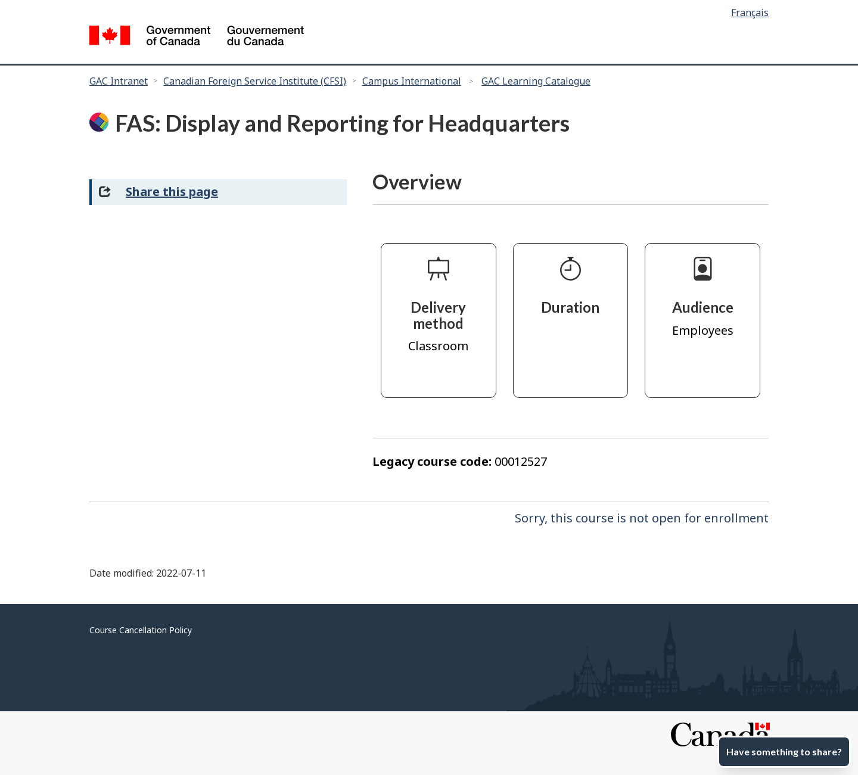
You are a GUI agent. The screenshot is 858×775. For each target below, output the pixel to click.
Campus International (411, 81)
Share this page (172, 191)
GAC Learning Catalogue (535, 81)
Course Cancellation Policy (140, 630)
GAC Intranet (118, 81)
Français (750, 12)
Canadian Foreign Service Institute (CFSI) (254, 81)
